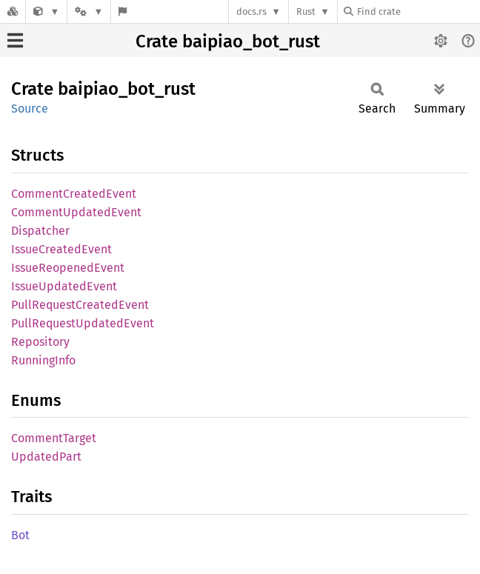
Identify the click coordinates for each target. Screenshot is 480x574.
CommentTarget (53, 438)
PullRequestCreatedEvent (80, 305)
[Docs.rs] (12, 11)
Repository (40, 342)
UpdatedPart (46, 457)
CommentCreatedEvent (73, 194)
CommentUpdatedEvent (76, 212)
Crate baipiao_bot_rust (228, 41)
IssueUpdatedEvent (64, 286)
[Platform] (88, 11)
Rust (306, 11)
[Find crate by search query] (418, 11)
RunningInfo (43, 360)
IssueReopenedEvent (67, 268)
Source (29, 108)
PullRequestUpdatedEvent (82, 323)
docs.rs (251, 11)
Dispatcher (40, 231)
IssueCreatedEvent (61, 249)
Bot (20, 535)
